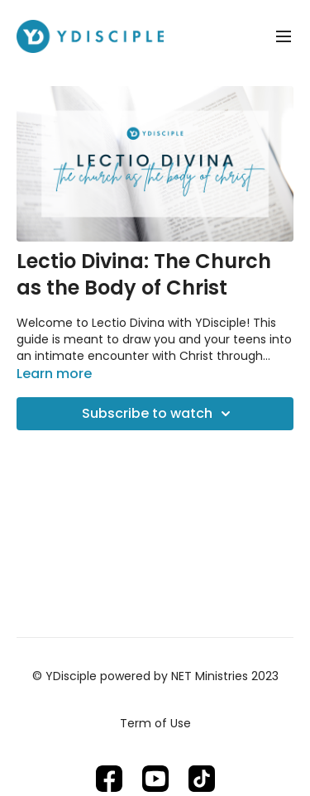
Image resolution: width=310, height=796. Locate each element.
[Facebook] (109, 778)
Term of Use (155, 723)
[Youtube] (155, 778)
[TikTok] (201, 778)
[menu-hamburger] (283, 36)
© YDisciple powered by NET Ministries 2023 (155, 676)
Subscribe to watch (159, 414)
